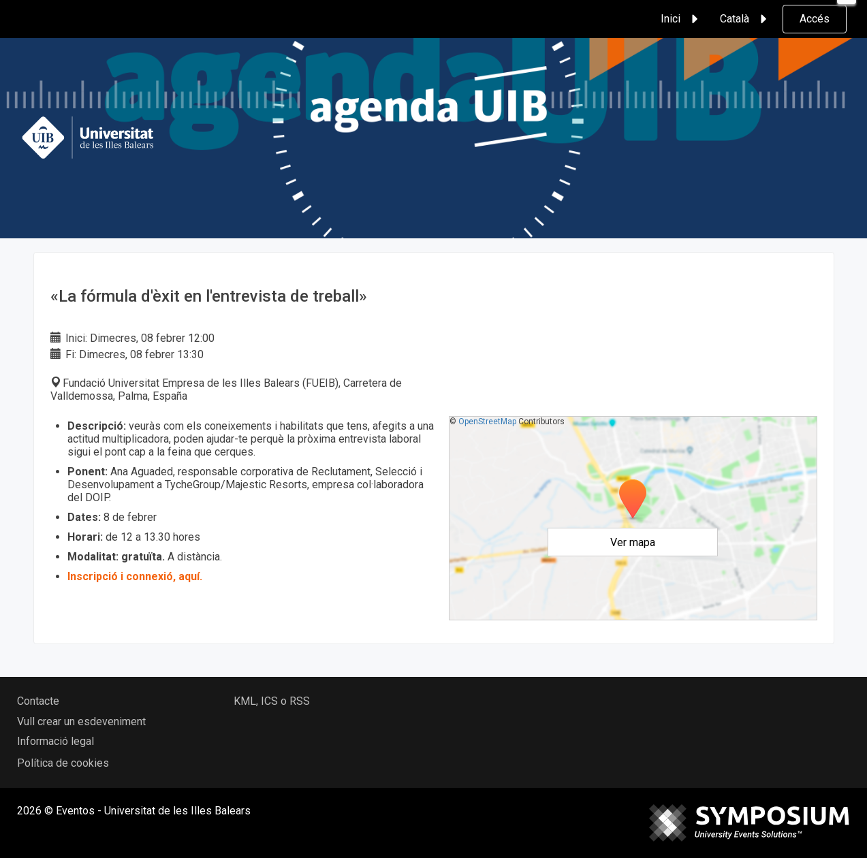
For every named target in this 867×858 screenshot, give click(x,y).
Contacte (38, 701)
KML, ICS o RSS (272, 701)
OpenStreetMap (487, 421)
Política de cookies (63, 763)
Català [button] (745, 19)
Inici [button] (681, 19)
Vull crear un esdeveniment (81, 721)
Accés (815, 18)
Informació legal (55, 741)
